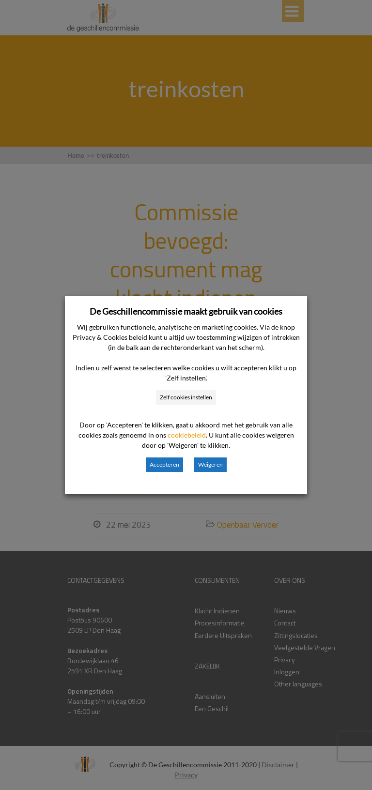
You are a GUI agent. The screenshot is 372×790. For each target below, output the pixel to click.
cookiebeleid (187, 435)
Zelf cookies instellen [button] (186, 397)
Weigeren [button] (210, 464)
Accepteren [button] (164, 464)
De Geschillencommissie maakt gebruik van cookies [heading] (186, 311)
